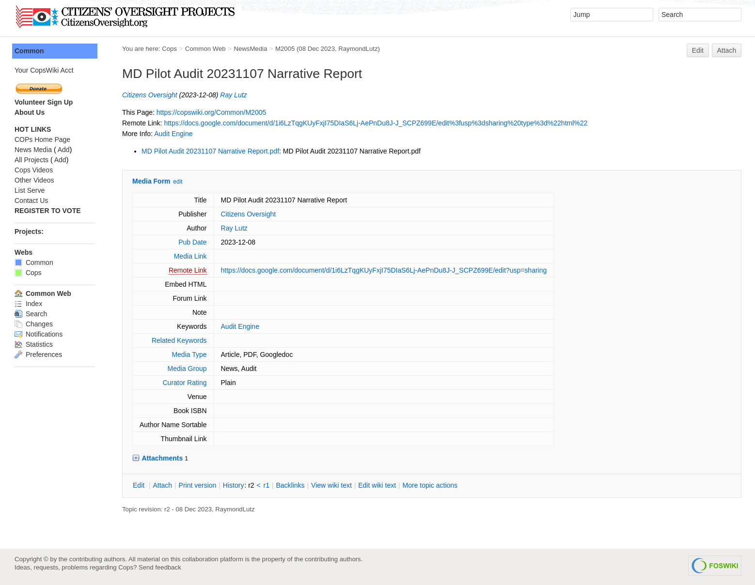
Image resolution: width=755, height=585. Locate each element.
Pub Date (192, 242)
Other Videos (34, 180)
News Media (33, 150)
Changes (34, 324)
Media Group (187, 368)
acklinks (290, 485)
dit (139, 485)
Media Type (189, 354)
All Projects (31, 160)
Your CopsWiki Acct (44, 70)
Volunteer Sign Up (44, 102)
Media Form (151, 181)
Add (64, 150)
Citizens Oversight (149, 95)
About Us (30, 112)
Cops (169, 48)
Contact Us (31, 200)
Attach (727, 50)
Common (29, 51)
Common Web (205, 48)
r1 (266, 485)
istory (233, 485)
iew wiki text (331, 485)
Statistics (34, 344)
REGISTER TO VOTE (48, 211)
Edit (698, 50)
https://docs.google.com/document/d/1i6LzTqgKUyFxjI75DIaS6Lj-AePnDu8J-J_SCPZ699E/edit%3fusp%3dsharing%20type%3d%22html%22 (375, 123)
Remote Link (188, 270)
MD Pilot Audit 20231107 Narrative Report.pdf (210, 151)
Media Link (190, 256)
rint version (198, 485)
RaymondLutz (358, 48)
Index (28, 304)
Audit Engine (173, 134)
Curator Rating (184, 382)
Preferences (38, 354)
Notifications (39, 334)
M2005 (285, 48)
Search (31, 314)
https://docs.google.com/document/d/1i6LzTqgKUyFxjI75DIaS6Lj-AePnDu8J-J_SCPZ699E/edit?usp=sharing (384, 270)
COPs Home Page (42, 139)
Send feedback (160, 567)
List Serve (30, 190)
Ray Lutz (233, 95)
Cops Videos (34, 170)
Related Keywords (179, 340)
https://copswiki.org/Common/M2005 (211, 112)
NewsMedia (250, 48)
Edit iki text (377, 485)
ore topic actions (429, 485)
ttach (162, 485)
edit (177, 181)
